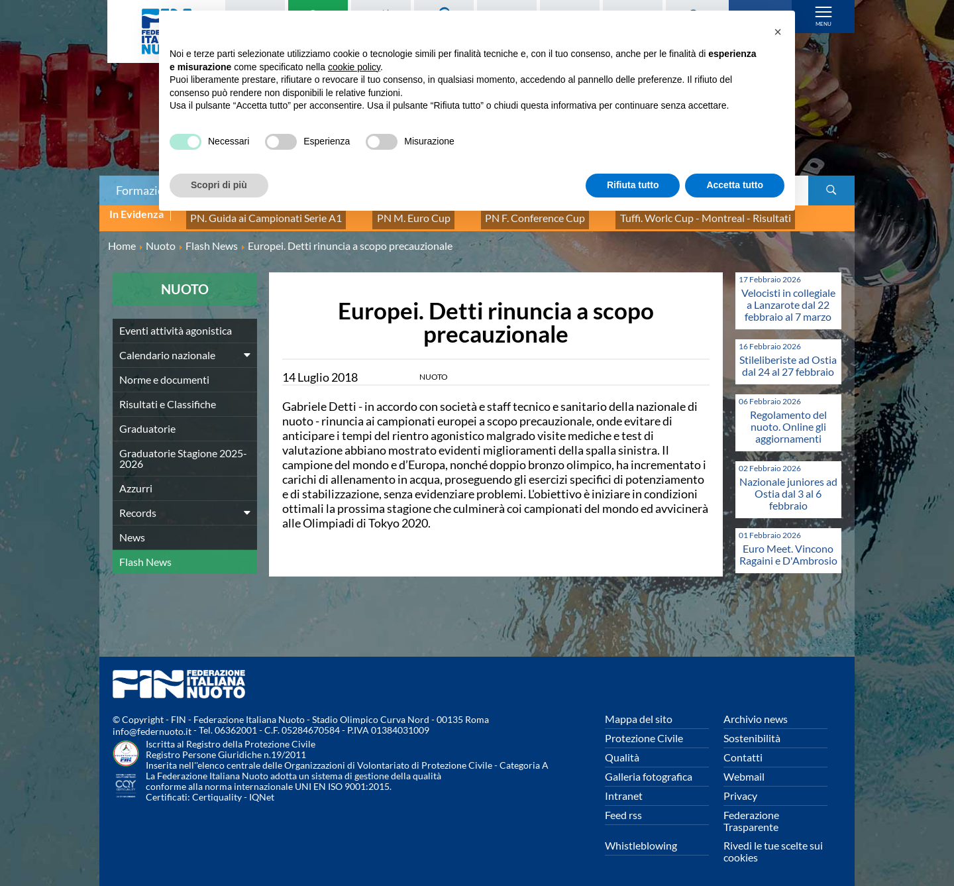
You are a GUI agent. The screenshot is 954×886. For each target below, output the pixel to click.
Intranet (624, 788)
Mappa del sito (638, 711)
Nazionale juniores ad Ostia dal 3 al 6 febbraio (788, 486)
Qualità (622, 750)
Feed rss (623, 807)
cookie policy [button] (354, 67)
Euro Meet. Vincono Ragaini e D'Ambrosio (788, 547)
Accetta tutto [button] (734, 185)
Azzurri (135, 480)
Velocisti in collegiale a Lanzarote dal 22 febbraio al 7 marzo (788, 297)
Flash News (145, 554)
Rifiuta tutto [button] (633, 185)
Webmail (744, 769)
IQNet (261, 789)
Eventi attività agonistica (175, 323)
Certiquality (217, 789)
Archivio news (755, 711)
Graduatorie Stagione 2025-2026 (183, 451)
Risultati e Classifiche (167, 396)
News (132, 530)
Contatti (743, 750)
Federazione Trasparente (751, 813)
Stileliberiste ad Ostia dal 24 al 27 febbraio (788, 358)
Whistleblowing (641, 838)
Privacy (740, 788)
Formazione (146, 190)
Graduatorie (147, 421)
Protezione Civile (644, 730)
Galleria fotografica (648, 769)
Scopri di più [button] (219, 185)
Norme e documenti (164, 372)
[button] (777, 31)
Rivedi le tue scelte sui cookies (773, 844)
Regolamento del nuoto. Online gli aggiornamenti (788, 419)
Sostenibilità (751, 730)
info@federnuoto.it (152, 724)
